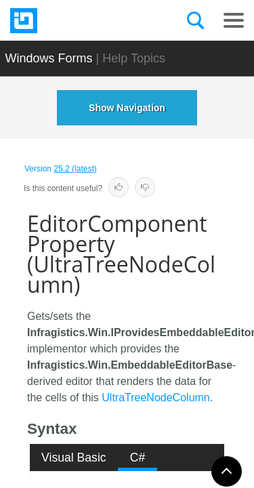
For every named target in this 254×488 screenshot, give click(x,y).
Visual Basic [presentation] (73, 457)
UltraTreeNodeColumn (155, 397)
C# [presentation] (138, 457)
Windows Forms (49, 58)
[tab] (74, 457)
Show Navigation (127, 107)
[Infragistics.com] (78, 20)
